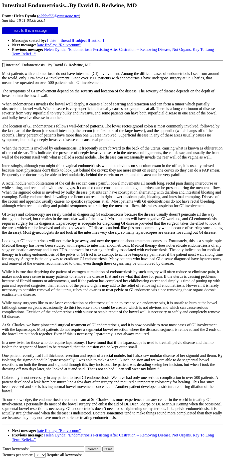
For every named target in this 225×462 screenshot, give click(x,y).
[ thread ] (65, 40)
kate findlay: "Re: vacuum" (59, 45)
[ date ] (52, 40)
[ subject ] (81, 40)
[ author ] (96, 40)
